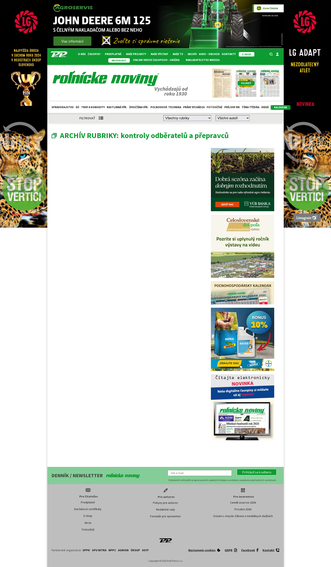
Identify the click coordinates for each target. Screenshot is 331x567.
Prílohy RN (232, 107)
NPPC (112, 550)
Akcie (87, 523)
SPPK (86, 550)
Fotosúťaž (214, 107)
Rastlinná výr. (117, 107)
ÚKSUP (135, 550)
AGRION (123, 550)
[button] (257, 472)
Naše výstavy (161, 54)
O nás (82, 54)
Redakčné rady (165, 509)
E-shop (88, 516)
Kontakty (229, 54)
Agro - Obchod (209, 54)
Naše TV (179, 54)
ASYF (145, 550)
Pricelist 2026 (243, 509)
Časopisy (95, 54)
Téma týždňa (250, 107)
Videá (265, 107)
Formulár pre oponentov (165, 516)
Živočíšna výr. (138, 107)
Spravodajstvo (63, 107)
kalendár (280, 107)
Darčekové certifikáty (88, 509)
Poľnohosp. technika (166, 107)
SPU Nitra (99, 550)
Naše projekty (137, 54)
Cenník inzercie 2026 (243, 502)
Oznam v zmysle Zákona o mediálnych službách (243, 516)
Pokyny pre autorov (165, 503)
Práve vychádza (194, 107)
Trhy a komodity (93, 107)
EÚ (77, 107)
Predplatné (114, 54)
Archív (192, 54)
